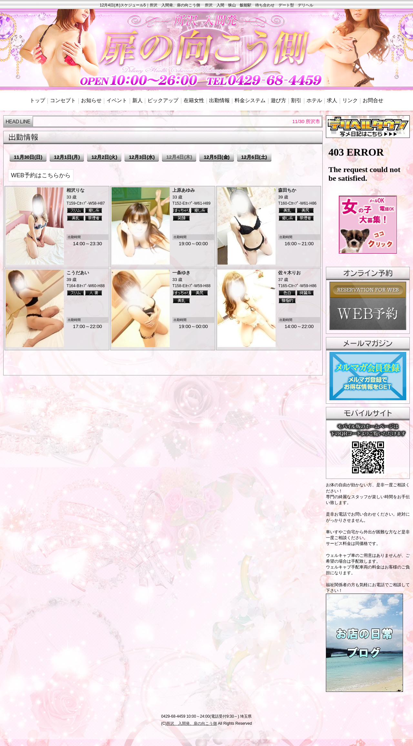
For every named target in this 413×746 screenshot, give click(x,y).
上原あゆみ (183, 190)
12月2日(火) (104, 157)
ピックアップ (162, 100)
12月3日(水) (142, 157)
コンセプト (63, 100)
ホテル (314, 100)
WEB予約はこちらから (41, 175)
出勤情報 (219, 100)
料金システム (250, 100)
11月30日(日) (28, 157)
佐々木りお (289, 272)
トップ (37, 100)
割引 (296, 100)
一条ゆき (181, 272)
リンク (350, 100)
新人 (137, 100)
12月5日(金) (216, 157)
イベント (116, 100)
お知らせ (91, 100)
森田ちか (287, 190)
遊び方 (278, 100)
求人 (332, 100)
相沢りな (75, 190)
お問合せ (373, 100)
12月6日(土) (254, 157)
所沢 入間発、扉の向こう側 (191, 723)
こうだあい (77, 272)
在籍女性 (194, 100)
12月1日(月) (67, 157)
